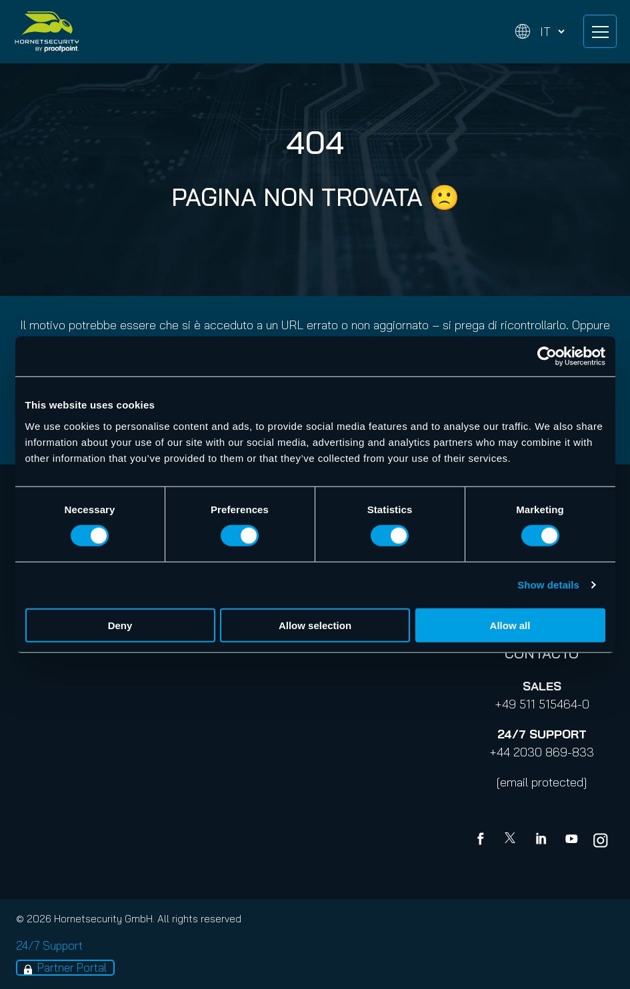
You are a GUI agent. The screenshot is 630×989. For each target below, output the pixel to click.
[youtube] (571, 840)
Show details (548, 584)
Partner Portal (72, 967)
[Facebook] (483, 840)
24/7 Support (49, 945)
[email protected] (541, 782)
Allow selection (315, 624)
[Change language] (540, 31)
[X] (513, 840)
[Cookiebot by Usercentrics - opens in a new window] (547, 357)
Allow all (510, 624)
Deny (120, 624)
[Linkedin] (542, 840)
